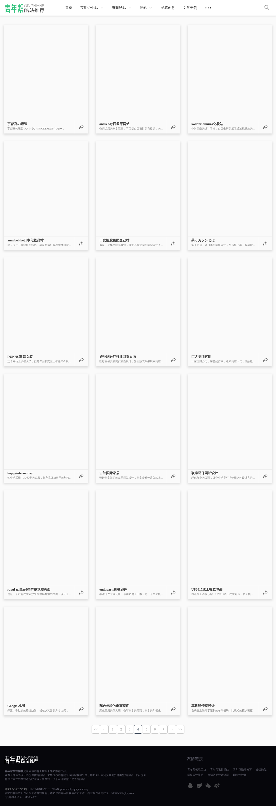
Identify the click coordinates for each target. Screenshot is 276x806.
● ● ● (208, 7)
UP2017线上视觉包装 (206, 589)
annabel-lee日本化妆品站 (25, 240)
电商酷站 (122, 8)
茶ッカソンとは (203, 240)
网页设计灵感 (195, 774)
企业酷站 (261, 769)
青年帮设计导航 (219, 769)
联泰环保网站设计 (204, 473)
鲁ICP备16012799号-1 (17, 789)
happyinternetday (20, 473)
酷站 (146, 8)
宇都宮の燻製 (17, 124)
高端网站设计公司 (218, 774)
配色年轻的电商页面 (114, 706)
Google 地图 (16, 706)
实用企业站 (92, 8)
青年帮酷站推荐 (14, 771)
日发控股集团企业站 (114, 240)
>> (180, 729)
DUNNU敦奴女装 (20, 356)
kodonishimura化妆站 (207, 124)
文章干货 (190, 8)
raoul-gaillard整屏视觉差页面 (28, 589)
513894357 (30, 797)
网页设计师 (239, 774)
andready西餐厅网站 (114, 124)
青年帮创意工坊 (35, 771)
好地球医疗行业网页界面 (117, 356)
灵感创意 (168, 8)
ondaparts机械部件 (113, 589)
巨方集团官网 (201, 356)
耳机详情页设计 (203, 706)
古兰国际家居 (109, 473)
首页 (68, 8)
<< (96, 729)
